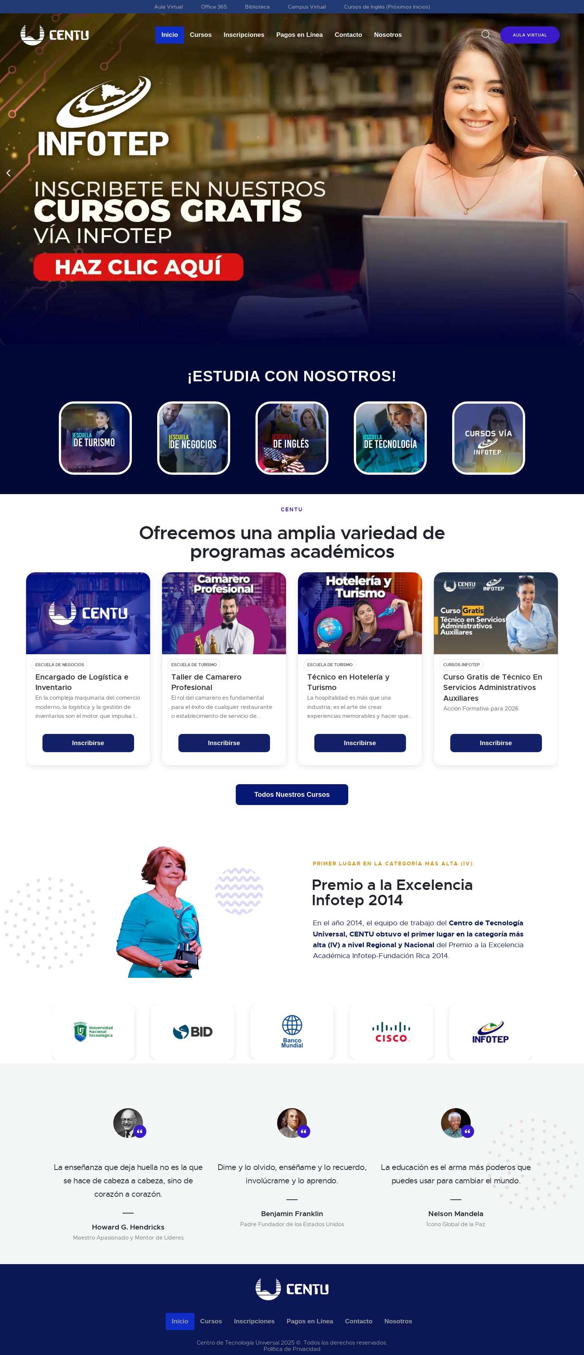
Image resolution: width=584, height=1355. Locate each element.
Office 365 (214, 6)
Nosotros (388, 34)
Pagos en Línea (299, 34)
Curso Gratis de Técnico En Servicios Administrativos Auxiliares (492, 687)
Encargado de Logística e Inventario (81, 682)
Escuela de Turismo (194, 664)
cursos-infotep (461, 664)
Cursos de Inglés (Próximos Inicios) (387, 6)
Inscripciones (243, 34)
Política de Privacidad (292, 1349)
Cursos (201, 34)
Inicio (169, 34)
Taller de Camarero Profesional (206, 682)
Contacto (348, 34)
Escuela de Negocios (59, 664)
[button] (8, 172)
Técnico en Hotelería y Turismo (348, 682)
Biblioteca (257, 6)
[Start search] (486, 35)
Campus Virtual (307, 6)
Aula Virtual (168, 6)
